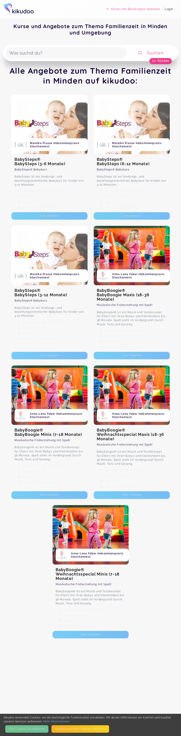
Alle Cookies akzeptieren (27, 729)
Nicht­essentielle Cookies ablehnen (80, 729)
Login (169, 9)
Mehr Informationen (56, 721)
